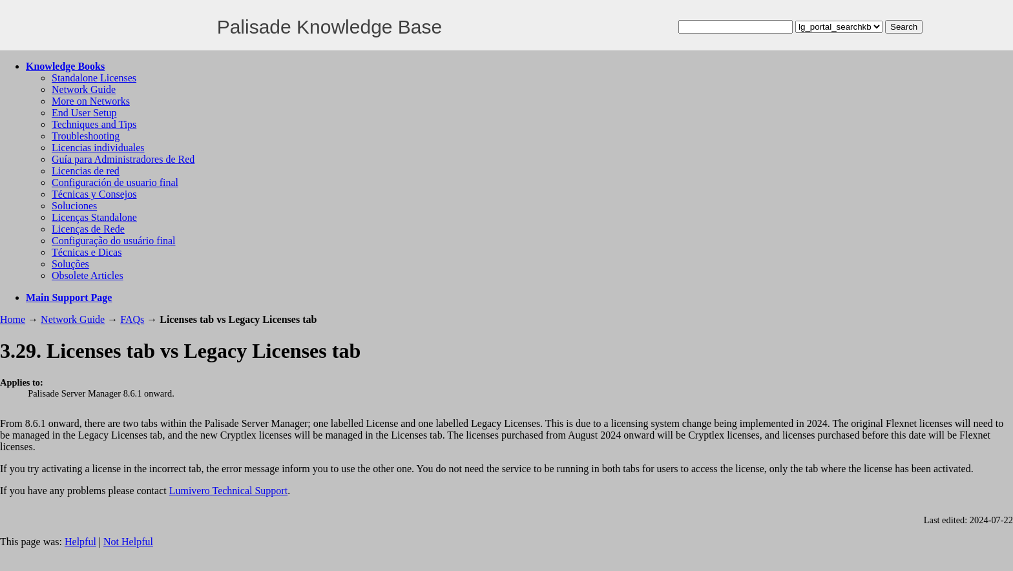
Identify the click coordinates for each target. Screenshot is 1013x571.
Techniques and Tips (94, 124)
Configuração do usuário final (114, 240)
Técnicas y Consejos (94, 194)
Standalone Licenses (94, 77)
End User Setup (84, 112)
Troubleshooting (86, 135)
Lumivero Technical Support (228, 490)
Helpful (80, 541)
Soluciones (74, 205)
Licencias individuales (98, 147)
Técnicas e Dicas (86, 252)
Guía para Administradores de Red (123, 159)
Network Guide (84, 89)
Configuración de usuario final (115, 182)
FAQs (132, 319)
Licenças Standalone (94, 217)
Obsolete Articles (87, 275)
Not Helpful (128, 541)
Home (12, 319)
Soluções (70, 263)
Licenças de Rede (88, 228)
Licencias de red (86, 170)
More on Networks (91, 101)
